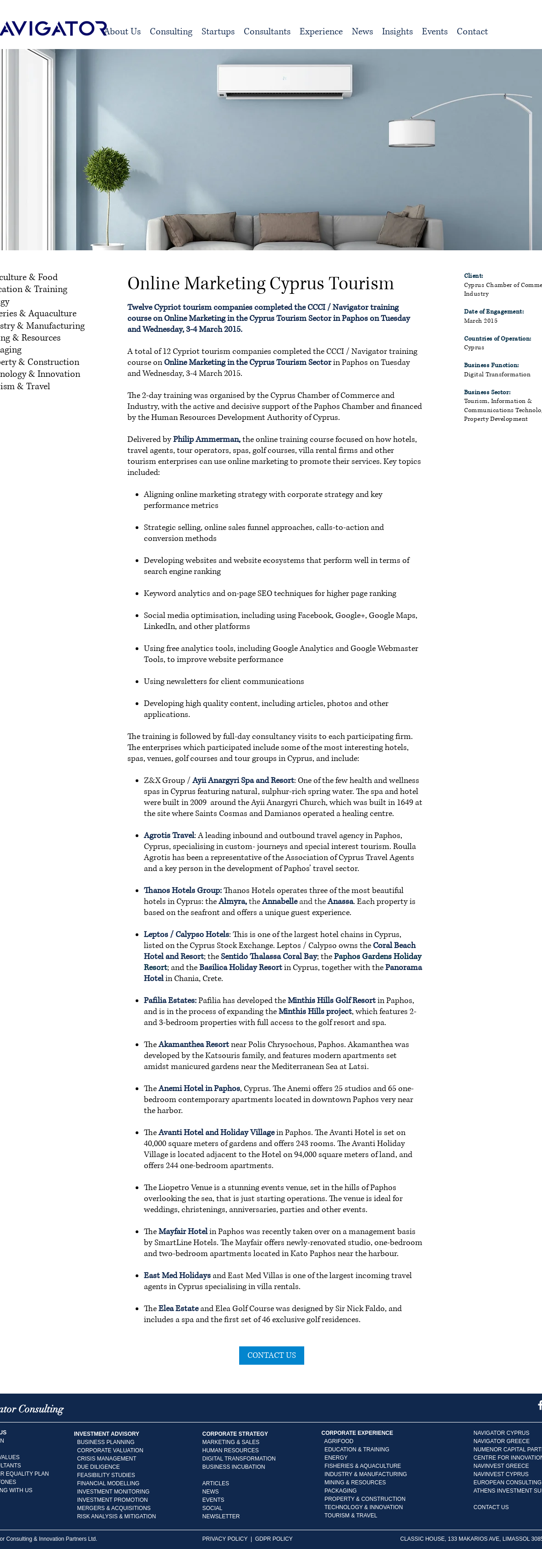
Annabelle (279, 901)
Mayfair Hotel (183, 1231)
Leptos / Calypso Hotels (186, 934)
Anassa (340, 901)
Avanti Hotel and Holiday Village (216, 1132)
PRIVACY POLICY (225, 1539)
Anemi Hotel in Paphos (199, 1088)
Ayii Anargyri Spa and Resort (243, 780)
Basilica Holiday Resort (240, 967)
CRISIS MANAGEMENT (106, 1458)
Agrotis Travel (169, 835)
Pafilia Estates (169, 1000)
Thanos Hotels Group (182, 890)
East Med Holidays (177, 1275)
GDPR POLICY (274, 1539)
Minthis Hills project (315, 1011)
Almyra (232, 901)
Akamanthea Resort (194, 1044)
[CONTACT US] (271, 1355)
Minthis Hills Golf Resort (332, 1000)
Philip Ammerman (206, 439)
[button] (171, 32)
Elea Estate (178, 1308)
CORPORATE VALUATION (110, 1450)
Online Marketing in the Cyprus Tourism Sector (247, 362)
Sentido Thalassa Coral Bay (269, 956)
